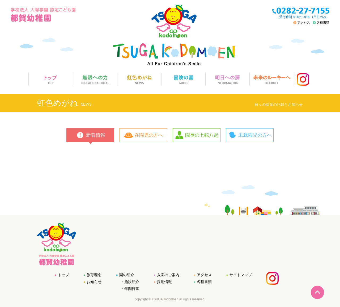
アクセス (303, 22)
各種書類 (323, 22)
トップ (63, 275)
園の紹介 (126, 275)
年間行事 (131, 289)
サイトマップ (241, 275)
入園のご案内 (168, 275)
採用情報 (164, 282)
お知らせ (94, 282)
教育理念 (94, 275)
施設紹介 (131, 282)
